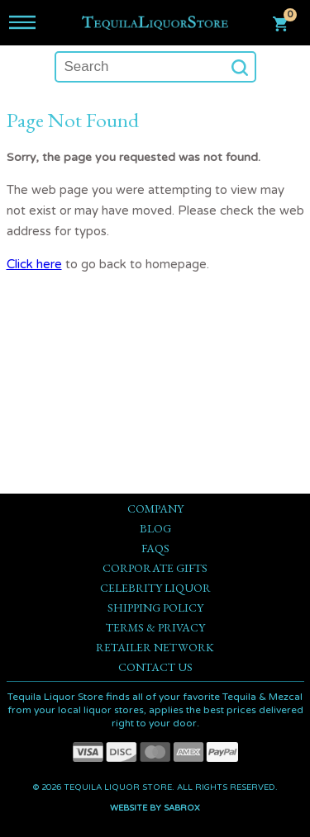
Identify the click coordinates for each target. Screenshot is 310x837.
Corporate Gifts (155, 568)
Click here (34, 264)
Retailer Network (155, 647)
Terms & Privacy (155, 627)
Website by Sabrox (155, 808)
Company (155, 508)
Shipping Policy (155, 607)
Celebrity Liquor (155, 587)
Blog (155, 528)
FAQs (155, 548)
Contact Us (155, 667)
